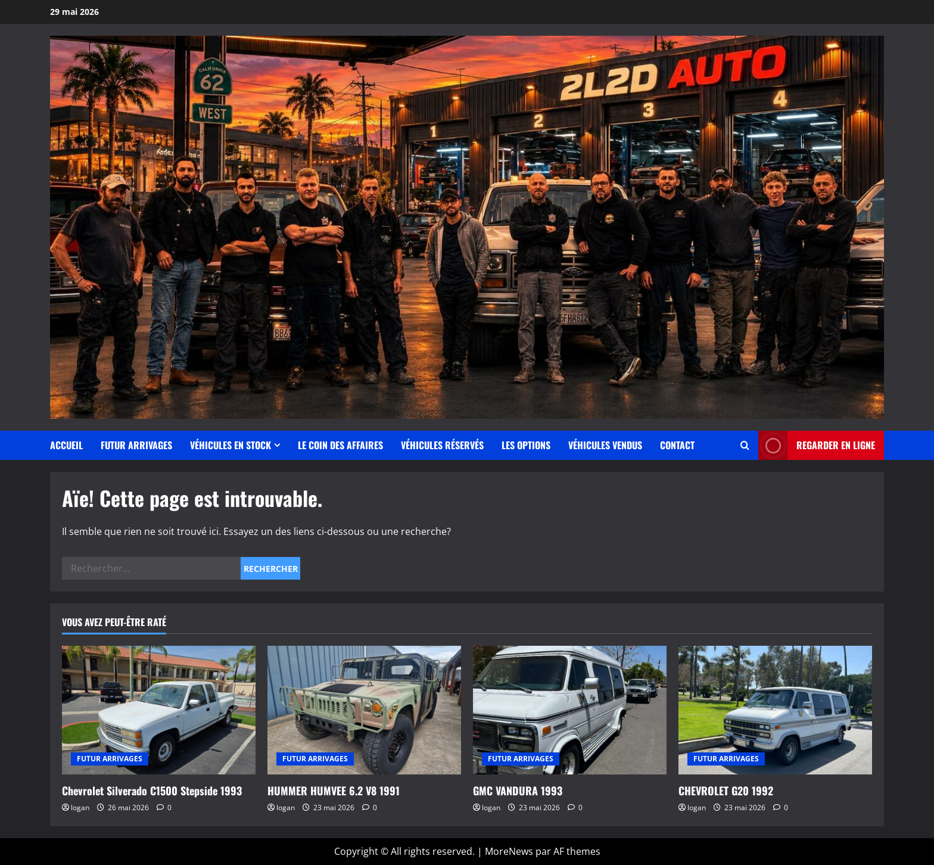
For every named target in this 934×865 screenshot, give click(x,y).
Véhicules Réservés (442, 445)
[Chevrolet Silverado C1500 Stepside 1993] (159, 710)
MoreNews (509, 851)
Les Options (526, 445)
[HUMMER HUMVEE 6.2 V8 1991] (364, 710)
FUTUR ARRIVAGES (136, 445)
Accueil (66, 445)
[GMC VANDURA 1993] (570, 710)
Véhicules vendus (605, 445)
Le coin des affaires (340, 445)
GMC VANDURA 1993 (517, 790)
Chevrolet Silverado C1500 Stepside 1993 (152, 790)
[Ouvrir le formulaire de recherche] (744, 445)
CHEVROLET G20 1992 (725, 790)
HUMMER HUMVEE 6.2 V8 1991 (333, 790)
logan (80, 807)
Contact (677, 445)
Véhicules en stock (230, 445)
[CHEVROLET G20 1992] (775, 710)
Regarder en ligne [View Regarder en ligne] (816, 445)
